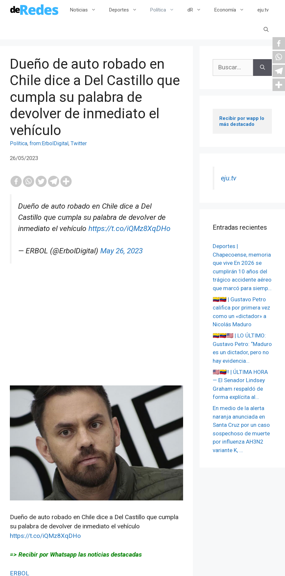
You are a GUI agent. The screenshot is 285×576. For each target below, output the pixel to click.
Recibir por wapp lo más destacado (242, 121)
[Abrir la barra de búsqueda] (266, 29)
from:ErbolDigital (49, 143)
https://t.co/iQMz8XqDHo (129, 228)
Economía (232, 10)
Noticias (86, 10)
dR (197, 10)
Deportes (126, 10)
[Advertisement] (96, 339)
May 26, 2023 (121, 250)
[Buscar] (262, 67)
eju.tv (263, 10)
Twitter (79, 143)
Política (165, 10)
